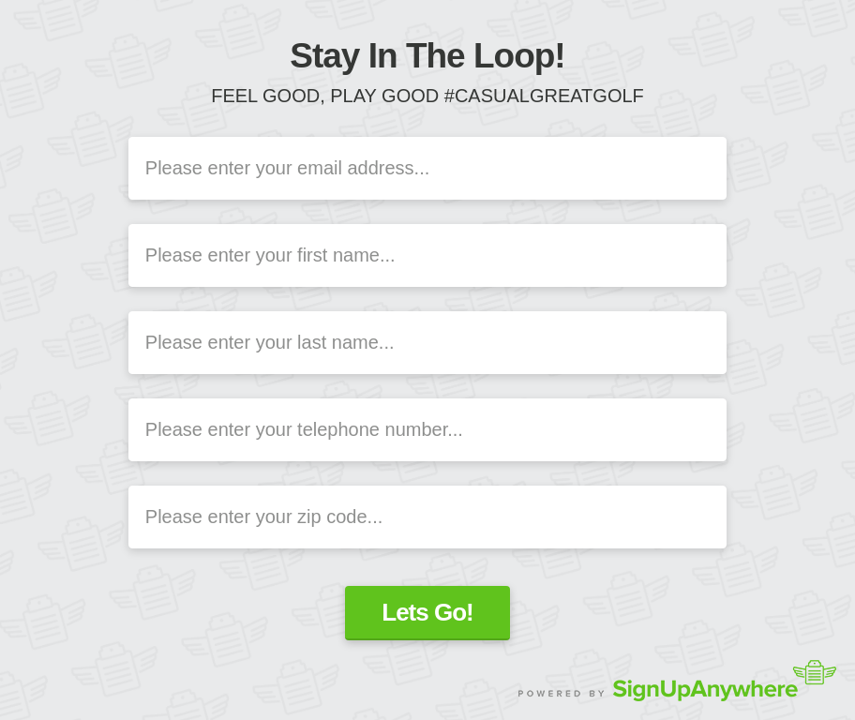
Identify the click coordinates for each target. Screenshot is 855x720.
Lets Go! (427, 612)
